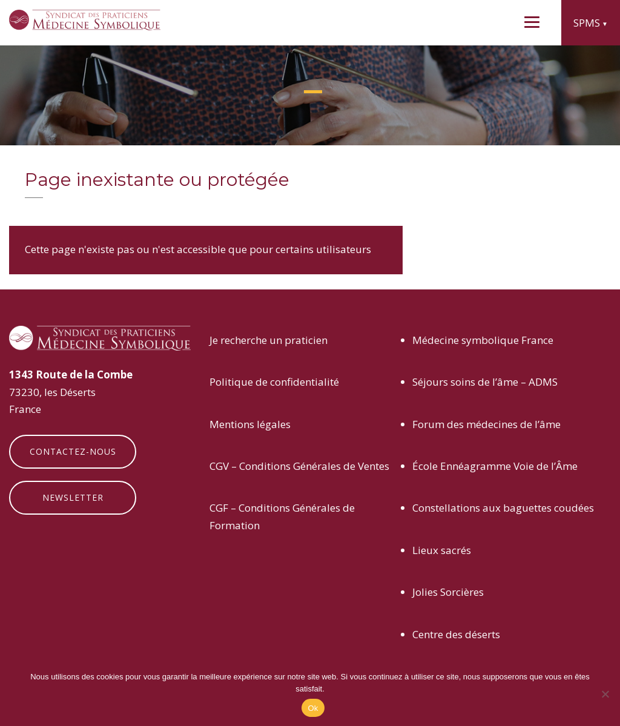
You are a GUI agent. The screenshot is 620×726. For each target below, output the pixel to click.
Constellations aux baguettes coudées (503, 508)
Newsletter (73, 497)
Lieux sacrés (441, 550)
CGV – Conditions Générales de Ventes (299, 466)
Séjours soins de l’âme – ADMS (485, 382)
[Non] (605, 694)
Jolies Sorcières (448, 592)
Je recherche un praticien (268, 340)
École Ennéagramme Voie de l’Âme (495, 466)
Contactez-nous (73, 451)
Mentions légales (250, 424)
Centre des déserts (456, 634)
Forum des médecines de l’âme (486, 424)
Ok (313, 708)
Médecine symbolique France (482, 340)
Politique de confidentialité (274, 382)
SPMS (586, 23)
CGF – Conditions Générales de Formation (282, 516)
